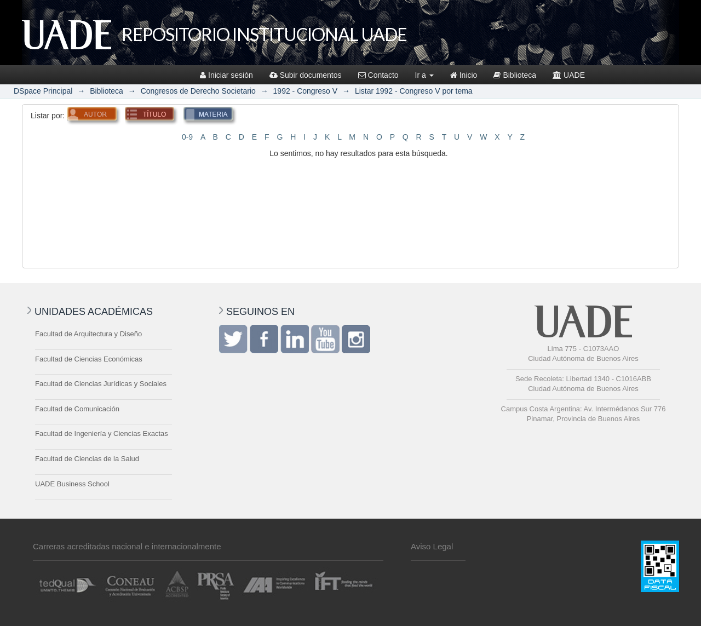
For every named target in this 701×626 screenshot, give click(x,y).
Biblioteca (514, 75)
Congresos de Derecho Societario (198, 91)
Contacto (378, 75)
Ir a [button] (424, 75)
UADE (569, 75)
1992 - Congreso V (305, 91)
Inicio (464, 75)
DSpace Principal (43, 91)
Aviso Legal (432, 546)
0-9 (187, 137)
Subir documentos (305, 75)
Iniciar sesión (226, 75)
